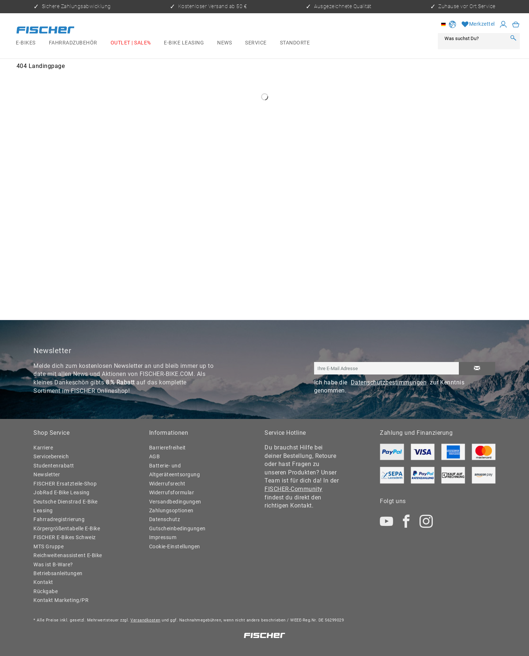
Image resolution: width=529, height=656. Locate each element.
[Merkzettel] (478, 24)
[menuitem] (25, 42)
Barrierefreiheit (167, 448)
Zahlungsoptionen (171, 511)
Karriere (43, 448)
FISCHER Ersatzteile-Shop (65, 484)
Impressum (163, 537)
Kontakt (43, 582)
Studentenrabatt (53, 466)
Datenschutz (164, 519)
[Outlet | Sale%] (131, 42)
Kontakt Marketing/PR (61, 600)
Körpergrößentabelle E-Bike (66, 529)
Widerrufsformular (171, 493)
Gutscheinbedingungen (177, 529)
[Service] (255, 42)
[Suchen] (513, 38)
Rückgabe (45, 591)
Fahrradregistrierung (58, 519)
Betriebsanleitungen (58, 573)
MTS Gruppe (48, 547)
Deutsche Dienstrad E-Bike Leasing (65, 506)
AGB (154, 457)
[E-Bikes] (25, 42)
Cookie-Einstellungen (174, 547)
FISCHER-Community (293, 488)
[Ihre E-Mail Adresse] (386, 368)
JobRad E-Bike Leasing (61, 493)
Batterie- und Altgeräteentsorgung (174, 470)
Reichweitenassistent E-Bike (67, 555)
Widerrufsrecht (167, 484)
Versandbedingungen (175, 502)
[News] (224, 42)
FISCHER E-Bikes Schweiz (64, 537)
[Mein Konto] (503, 24)
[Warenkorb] (516, 24)
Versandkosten (145, 620)
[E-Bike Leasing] (183, 42)
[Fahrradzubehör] (73, 42)
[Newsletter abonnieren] (477, 368)
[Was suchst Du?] (474, 38)
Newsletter (46, 475)
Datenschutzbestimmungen (389, 382)
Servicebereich (51, 457)
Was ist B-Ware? (53, 565)
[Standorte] (294, 42)
